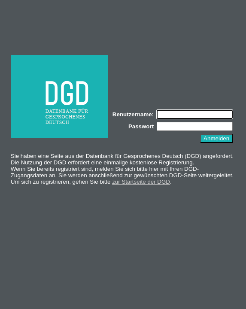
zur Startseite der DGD (141, 182)
